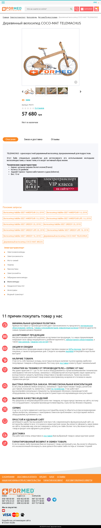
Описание (10, 139)
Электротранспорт (14, 248)
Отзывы (55, 139)
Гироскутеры (12, 269)
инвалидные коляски (68, 328)
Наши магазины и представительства (21, 480)
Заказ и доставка (33, 139)
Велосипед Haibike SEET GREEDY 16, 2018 (22, 236)
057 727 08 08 (38, 503)
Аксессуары (12, 290)
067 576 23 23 (8, 501)
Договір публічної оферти (79, 480)
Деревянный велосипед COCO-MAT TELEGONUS (65, 236)
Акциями (69, 351)
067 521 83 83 (38, 499)
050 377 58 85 (38, 501)
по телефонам (57, 389)
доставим (47, 436)
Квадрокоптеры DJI (15, 286)
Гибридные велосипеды (17, 277)
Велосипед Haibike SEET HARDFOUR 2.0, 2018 (24, 212)
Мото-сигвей (12, 260)
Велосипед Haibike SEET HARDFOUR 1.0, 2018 (67, 212)
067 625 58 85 (23, 501)
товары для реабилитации (46, 328)
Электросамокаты (15, 256)
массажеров (23, 342)
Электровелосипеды (16, 252)
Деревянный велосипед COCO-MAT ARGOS (23, 242)
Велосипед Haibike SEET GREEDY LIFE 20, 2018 (24, 230)
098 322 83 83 (23, 503)
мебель (29, 328)
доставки (64, 363)
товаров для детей (39, 342)
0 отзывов (39, 108)
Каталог (87, 9)
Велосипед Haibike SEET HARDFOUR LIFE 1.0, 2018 (69, 218)
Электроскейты (14, 273)
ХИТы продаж (75, 349)
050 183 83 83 (8, 499)
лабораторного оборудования (79, 340)
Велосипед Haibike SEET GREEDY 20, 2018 (22, 224)
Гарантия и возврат (53, 480)
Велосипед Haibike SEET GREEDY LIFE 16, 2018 (67, 230)
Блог (51, 477)
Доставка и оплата (27, 477)
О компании (8, 477)
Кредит (43, 477)
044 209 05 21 (8, 503)
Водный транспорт (15, 294)
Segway (10, 265)
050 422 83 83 (23, 499)
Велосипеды (13, 282)
